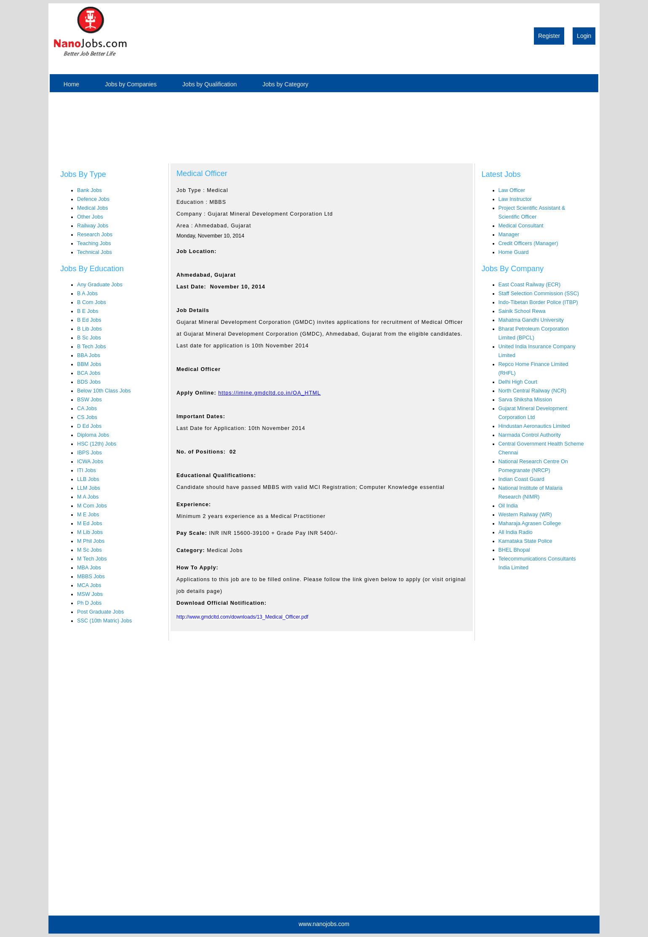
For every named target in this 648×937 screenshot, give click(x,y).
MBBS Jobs (91, 576)
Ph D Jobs (89, 603)
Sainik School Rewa (522, 311)
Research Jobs (94, 235)
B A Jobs (87, 293)
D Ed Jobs (89, 426)
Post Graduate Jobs (100, 612)
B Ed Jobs (89, 320)
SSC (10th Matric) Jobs (104, 621)
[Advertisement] (89, 124)
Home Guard (514, 252)
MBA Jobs (89, 568)
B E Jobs (87, 311)
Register (549, 35)
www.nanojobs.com (324, 924)
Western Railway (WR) (525, 515)
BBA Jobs (88, 355)
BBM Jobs (89, 364)
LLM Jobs (88, 488)
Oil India (508, 506)
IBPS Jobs (89, 453)
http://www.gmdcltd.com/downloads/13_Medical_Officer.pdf (242, 617)
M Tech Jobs (92, 559)
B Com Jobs (91, 302)
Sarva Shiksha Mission (525, 400)
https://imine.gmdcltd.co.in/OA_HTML (269, 393)
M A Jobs (88, 497)
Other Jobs (90, 217)
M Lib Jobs (90, 532)
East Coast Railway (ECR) (530, 285)
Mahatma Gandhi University (531, 320)
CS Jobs (87, 417)
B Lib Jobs (89, 329)
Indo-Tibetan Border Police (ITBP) (538, 302)
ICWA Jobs (90, 461)
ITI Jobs (86, 470)
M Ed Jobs (89, 523)
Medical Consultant (521, 226)
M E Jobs (88, 515)
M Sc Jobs (89, 550)
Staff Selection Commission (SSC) (539, 293)
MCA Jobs (89, 585)
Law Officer (512, 190)
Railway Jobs (92, 226)
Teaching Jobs (94, 243)
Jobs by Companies (131, 84)
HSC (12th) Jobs (96, 444)
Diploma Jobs (93, 435)
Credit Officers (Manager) (528, 243)
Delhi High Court (518, 382)
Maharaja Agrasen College (530, 523)
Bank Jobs (89, 190)
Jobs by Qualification (209, 84)
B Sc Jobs (89, 338)
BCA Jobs (88, 373)
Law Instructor (515, 199)
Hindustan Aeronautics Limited (534, 426)
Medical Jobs (92, 208)
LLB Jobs (88, 479)
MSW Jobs (90, 594)
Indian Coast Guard (521, 479)
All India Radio (516, 532)
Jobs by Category (285, 84)
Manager (509, 235)
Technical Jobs (94, 252)
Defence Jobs (93, 199)
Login (584, 35)
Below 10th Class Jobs (104, 391)
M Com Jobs (92, 506)
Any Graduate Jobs (100, 285)
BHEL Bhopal (514, 550)
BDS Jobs (89, 382)
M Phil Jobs (90, 541)
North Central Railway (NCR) (533, 391)
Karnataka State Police (525, 541)
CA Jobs (87, 408)
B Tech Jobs (91, 347)
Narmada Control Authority (530, 435)
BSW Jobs (89, 400)
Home (71, 84)
